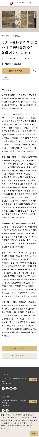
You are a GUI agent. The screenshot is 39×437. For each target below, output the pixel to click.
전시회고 (16, 36)
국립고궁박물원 (17, 3)
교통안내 (33, 380)
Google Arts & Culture (15, 388)
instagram (7, 388)
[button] (30, 3)
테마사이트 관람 (16, 71)
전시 (8, 36)
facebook (3, 388)
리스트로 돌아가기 (19, 356)
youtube (11, 388)
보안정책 (6, 428)
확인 (34, 433)
